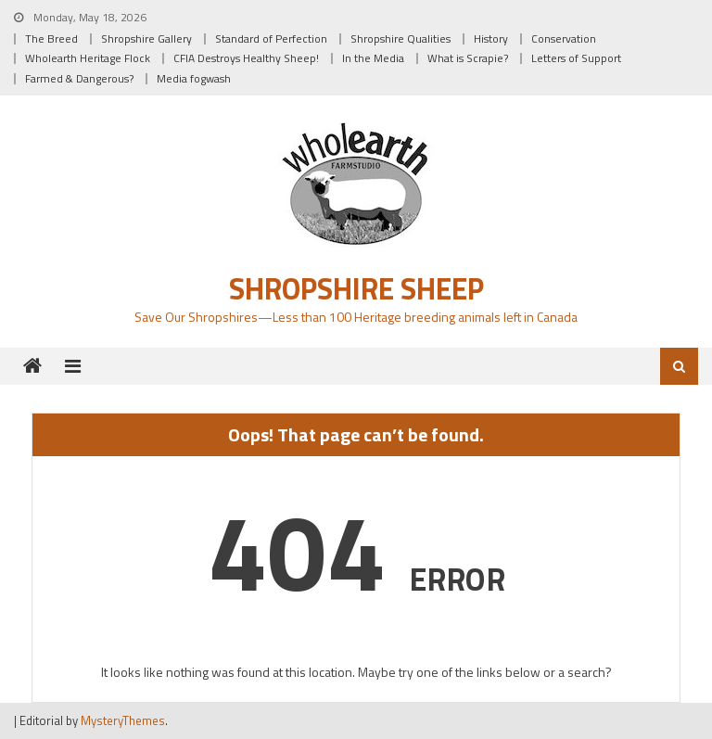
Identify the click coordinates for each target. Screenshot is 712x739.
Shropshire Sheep (356, 288)
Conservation (563, 38)
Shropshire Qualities (400, 38)
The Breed (51, 38)
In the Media (373, 58)
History (491, 38)
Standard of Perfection (271, 38)
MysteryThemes (123, 720)
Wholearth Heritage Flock (87, 58)
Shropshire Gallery (146, 38)
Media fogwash (194, 78)
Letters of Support (576, 58)
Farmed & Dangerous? (79, 78)
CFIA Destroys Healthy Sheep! (246, 58)
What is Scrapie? (467, 58)
